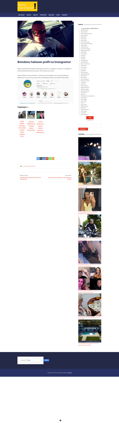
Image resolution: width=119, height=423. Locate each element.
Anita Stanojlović (84, 160)
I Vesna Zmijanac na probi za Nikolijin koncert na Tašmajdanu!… (40, 140)
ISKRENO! (64, 15)
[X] (41, 240)
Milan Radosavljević (85, 120)
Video (58, 15)
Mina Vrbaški (84, 86)
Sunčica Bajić (84, 147)
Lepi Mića (83, 140)
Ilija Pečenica (84, 122)
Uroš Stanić (83, 115)
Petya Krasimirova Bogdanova (88, 142)
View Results (90, 166)
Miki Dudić (83, 117)
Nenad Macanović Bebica (86, 90)
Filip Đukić (83, 103)
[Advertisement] (28, 75)
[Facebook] (38, 240)
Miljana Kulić (83, 83)
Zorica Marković (84, 81)
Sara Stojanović (84, 118)
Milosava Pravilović (85, 127)
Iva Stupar (83, 101)
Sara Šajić (83, 105)
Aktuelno (21, 15)
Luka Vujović (84, 85)
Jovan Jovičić (84, 113)
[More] (53, 240)
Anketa (29, 15)
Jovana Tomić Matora (85, 95)
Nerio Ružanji (84, 157)
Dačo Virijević (84, 145)
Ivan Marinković (84, 108)
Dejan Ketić (83, 154)
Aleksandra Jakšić (85, 135)
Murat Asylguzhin (85, 125)
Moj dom (51, 15)
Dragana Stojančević (85, 96)
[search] (30, 407)
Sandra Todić (84, 150)
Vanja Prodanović (85, 155)
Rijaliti (35, 15)
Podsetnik (43, 15)
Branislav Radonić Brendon (29, 248)
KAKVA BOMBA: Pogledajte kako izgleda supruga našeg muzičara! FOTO (22, 141)
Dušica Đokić (84, 139)
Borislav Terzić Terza (85, 110)
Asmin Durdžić (84, 78)
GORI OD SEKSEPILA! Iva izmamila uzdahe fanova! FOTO (31, 139)
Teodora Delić (84, 91)
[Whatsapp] (50, 240)
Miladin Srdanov (84, 152)
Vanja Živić (83, 130)
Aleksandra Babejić (85, 137)
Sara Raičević (84, 112)
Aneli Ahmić (83, 159)
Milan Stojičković (84, 132)
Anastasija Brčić (84, 106)
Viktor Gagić (83, 123)
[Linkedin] (44, 240)
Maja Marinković (84, 76)
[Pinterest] (47, 240)
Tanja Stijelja (83, 98)
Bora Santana (84, 100)
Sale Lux (83, 149)
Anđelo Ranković (84, 93)
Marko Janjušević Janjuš (86, 80)
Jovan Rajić (83, 128)
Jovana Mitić (83, 144)
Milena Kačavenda (85, 88)
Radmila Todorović (85, 134)
